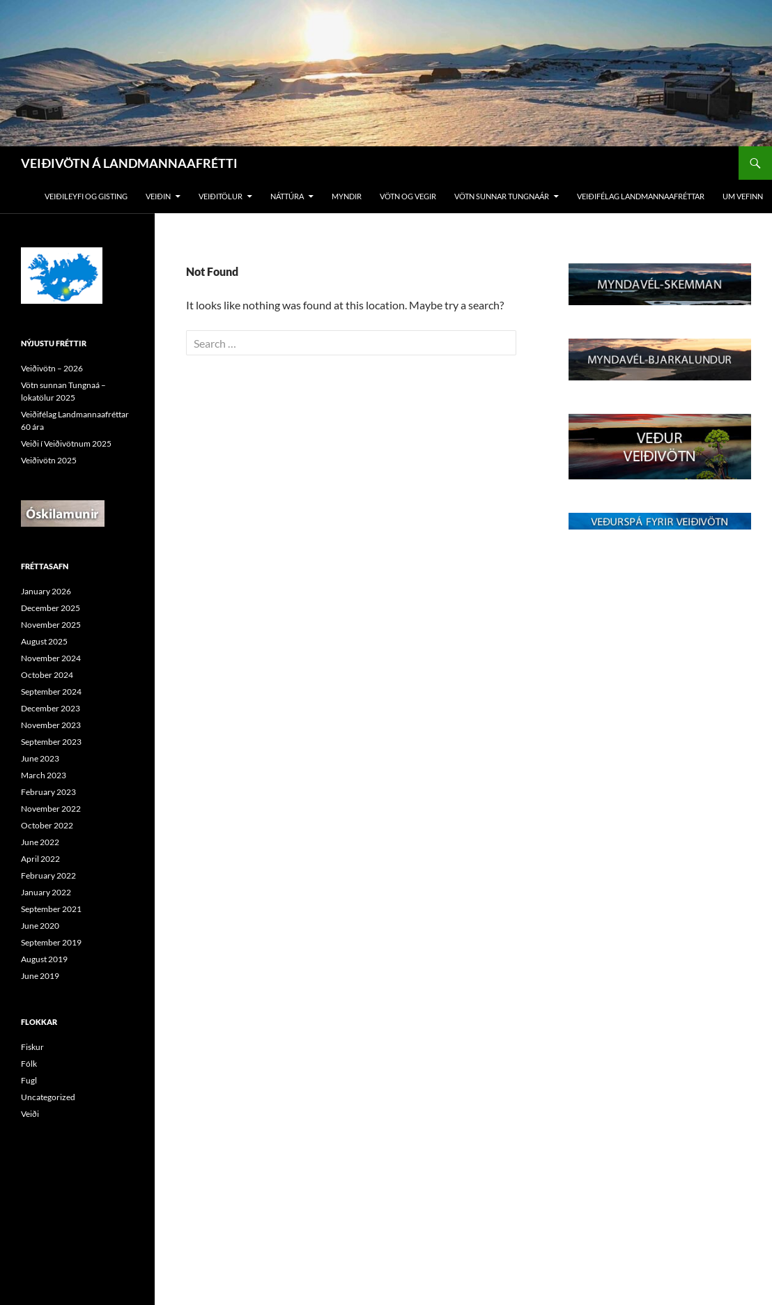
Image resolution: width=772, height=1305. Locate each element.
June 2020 (40, 925)
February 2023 (48, 792)
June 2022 (40, 842)
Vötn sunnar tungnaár (501, 196)
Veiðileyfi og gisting (86, 196)
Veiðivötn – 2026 (52, 368)
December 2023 (50, 708)
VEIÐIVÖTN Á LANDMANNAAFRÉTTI (129, 163)
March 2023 (43, 775)
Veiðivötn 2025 (49, 460)
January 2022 (46, 892)
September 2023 (51, 741)
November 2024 (51, 658)
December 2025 (50, 608)
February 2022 (48, 875)
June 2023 (40, 758)
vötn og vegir (408, 196)
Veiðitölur (220, 196)
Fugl (29, 1080)
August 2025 (44, 641)
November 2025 (51, 624)
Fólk (29, 1063)
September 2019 (51, 942)
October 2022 (47, 825)
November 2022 (51, 808)
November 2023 (51, 725)
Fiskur (32, 1047)
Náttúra (287, 196)
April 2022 (40, 859)
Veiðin (158, 196)
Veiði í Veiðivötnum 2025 (66, 443)
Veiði (30, 1114)
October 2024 (47, 675)
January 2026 (46, 591)
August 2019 (44, 959)
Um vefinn (743, 196)
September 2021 (51, 909)
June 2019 (40, 976)
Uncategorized (48, 1097)
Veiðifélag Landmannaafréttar (640, 196)
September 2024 (51, 691)
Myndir (347, 196)
